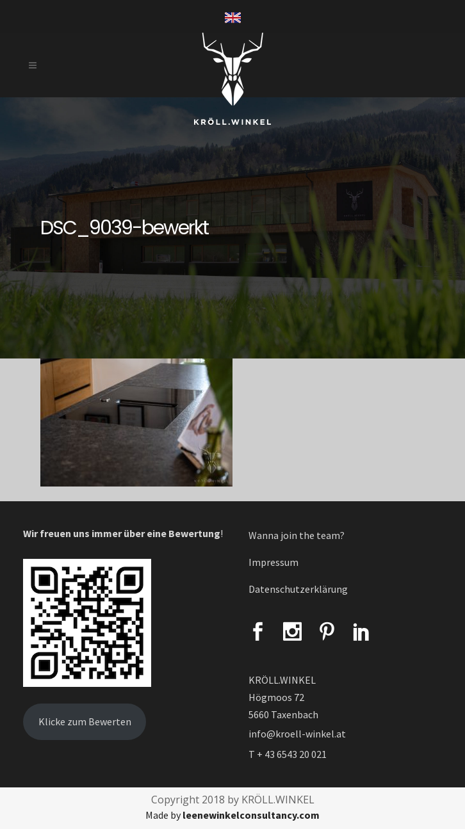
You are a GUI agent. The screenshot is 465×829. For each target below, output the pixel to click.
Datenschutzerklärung (298, 589)
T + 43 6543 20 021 (288, 754)
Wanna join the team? (297, 535)
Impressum (273, 562)
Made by (232, 815)
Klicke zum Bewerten (84, 721)
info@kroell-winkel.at (297, 733)
